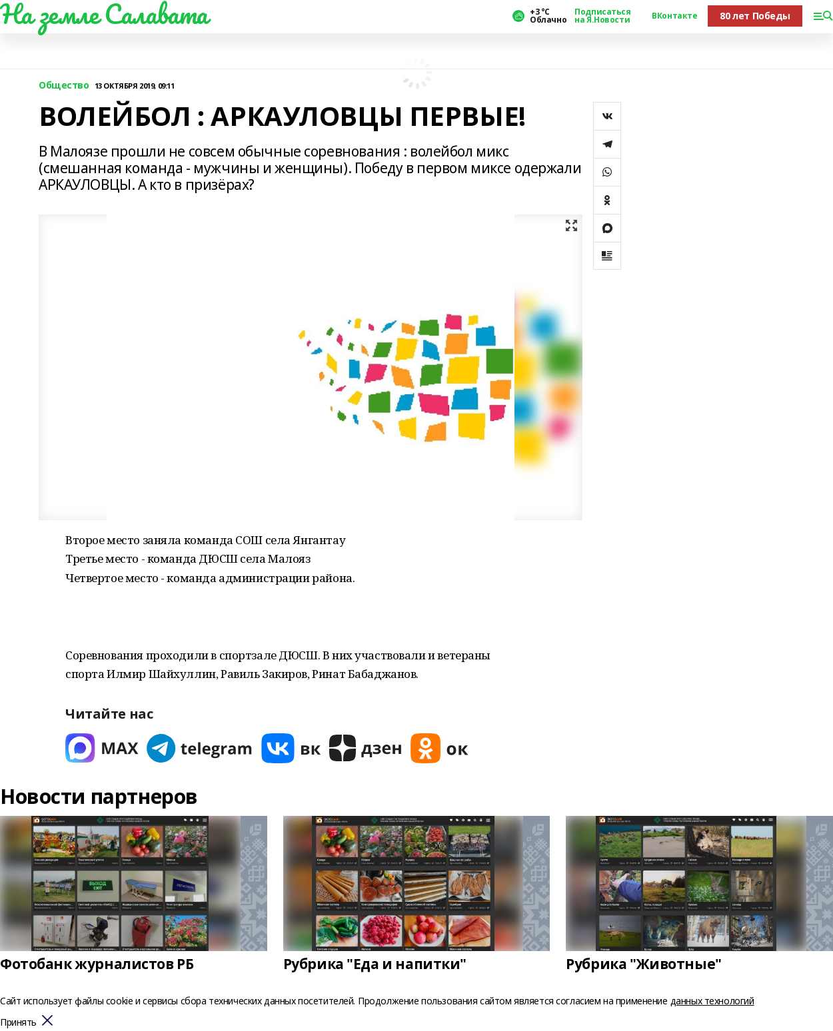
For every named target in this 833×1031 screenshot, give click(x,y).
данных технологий (712, 1000)
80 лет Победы (755, 15)
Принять (18, 1022)
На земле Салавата (104, 14)
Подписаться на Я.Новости (602, 16)
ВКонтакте (674, 16)
